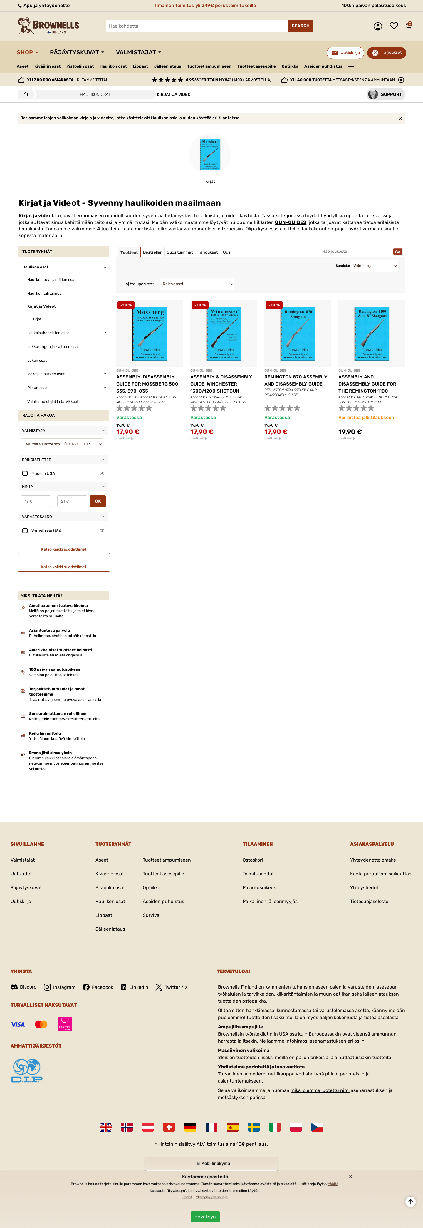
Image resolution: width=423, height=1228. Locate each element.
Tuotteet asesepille (256, 66)
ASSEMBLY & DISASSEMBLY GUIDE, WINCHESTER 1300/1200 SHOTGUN (221, 384)
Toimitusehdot (258, 874)
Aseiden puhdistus (323, 66)
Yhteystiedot (364, 887)
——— (351, 66)
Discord (24, 987)
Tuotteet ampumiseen (209, 66)
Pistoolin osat (80, 66)
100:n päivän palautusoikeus (374, 5)
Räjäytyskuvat (74, 52)
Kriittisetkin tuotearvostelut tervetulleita (64, 719)
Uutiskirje (21, 901)
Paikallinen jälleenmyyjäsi (271, 901)
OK (98, 501)
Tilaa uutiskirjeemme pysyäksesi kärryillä (65, 699)
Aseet (22, 66)
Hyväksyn (205, 1216)
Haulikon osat (113, 66)
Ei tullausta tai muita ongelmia (55, 655)
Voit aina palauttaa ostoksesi (54, 675)
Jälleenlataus (167, 66)
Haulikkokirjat (125, 438)
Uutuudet (21, 874)
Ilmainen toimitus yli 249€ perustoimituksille (205, 5)
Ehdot (187, 1197)
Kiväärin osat (47, 66)
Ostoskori (253, 860)
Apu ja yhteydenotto (43, 5)
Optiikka (290, 66)
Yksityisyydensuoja (212, 1197)
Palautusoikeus (259, 887)
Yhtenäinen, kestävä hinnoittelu (57, 738)
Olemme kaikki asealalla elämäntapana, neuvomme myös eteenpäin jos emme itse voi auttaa (66, 763)
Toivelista (395, 26)
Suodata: (343, 266)
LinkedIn (134, 987)
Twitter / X (171, 987)
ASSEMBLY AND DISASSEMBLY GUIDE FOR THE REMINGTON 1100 (367, 384)
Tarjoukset (392, 52)
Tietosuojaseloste (369, 901)
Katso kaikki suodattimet (63, 549)
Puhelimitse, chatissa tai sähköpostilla (62, 636)
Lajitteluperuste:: (139, 284)
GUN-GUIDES (290, 222)
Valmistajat (136, 52)
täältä (333, 1184)
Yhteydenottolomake (373, 860)
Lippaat (140, 66)
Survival (152, 915)
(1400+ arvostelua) (228, 80)
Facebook (98, 987)
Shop (25, 52)
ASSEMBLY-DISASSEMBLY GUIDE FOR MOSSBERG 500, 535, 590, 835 (147, 384)
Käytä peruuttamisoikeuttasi (381, 874)
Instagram (59, 987)
